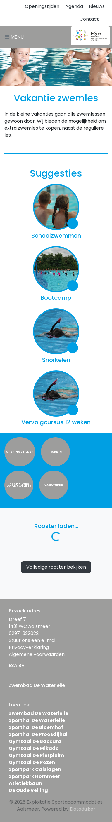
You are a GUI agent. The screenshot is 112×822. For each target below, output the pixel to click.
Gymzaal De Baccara (35, 741)
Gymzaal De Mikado (34, 748)
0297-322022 (24, 633)
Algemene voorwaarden (37, 654)
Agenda (74, 6)
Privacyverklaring (29, 647)
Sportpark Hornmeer (34, 776)
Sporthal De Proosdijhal (38, 734)
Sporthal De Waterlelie (37, 720)
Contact (89, 19)
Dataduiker (82, 809)
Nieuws (97, 6)
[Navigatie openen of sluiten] (15, 36)
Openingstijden (42, 6)
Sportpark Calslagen (35, 769)
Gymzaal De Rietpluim (36, 755)
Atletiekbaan (25, 783)
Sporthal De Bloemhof (36, 727)
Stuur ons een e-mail (32, 640)
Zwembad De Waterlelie (38, 713)
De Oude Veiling (28, 790)
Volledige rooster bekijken (56, 567)
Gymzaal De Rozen (32, 762)
